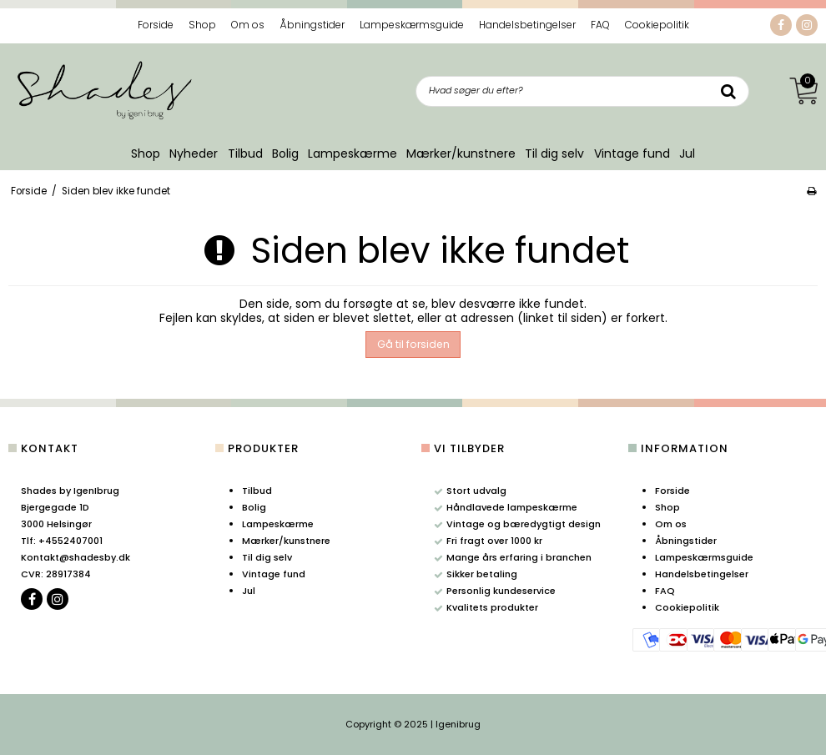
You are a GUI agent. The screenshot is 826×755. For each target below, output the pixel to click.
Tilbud (245, 153)
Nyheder (193, 153)
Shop (145, 153)
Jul (687, 153)
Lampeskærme (352, 153)
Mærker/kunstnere (461, 153)
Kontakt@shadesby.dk (75, 557)
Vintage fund (632, 153)
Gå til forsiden (413, 344)
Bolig (285, 153)
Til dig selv (554, 153)
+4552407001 (62, 540)
